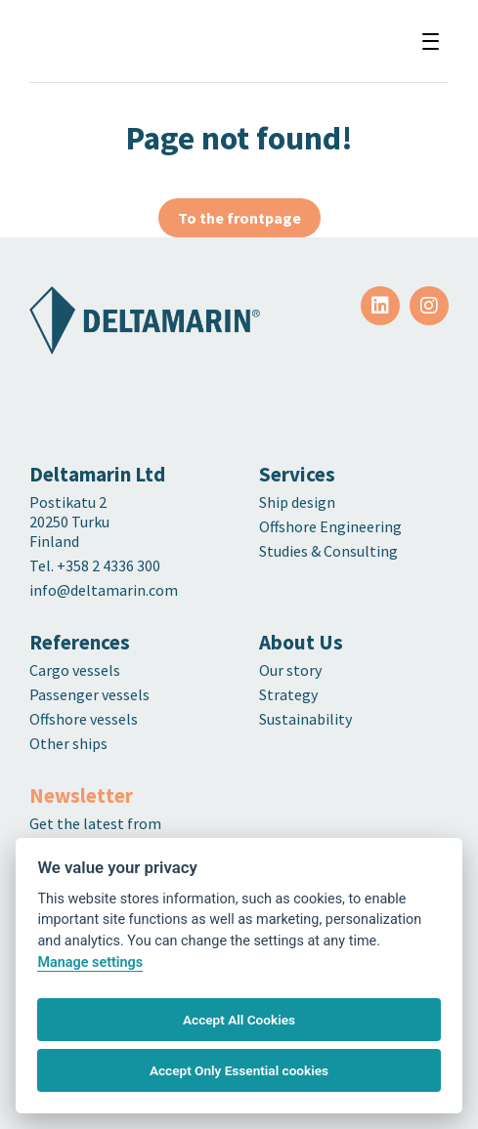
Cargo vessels (74, 670)
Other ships (68, 743)
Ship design (297, 502)
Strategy (288, 694)
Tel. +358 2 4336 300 (96, 565)
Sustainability (305, 719)
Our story (290, 670)
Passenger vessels (89, 694)
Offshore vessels (83, 719)
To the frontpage (239, 218)
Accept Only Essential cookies (239, 1070)
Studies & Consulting (328, 551)
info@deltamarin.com (103, 590)
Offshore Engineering (330, 526)
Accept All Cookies (239, 1019)
